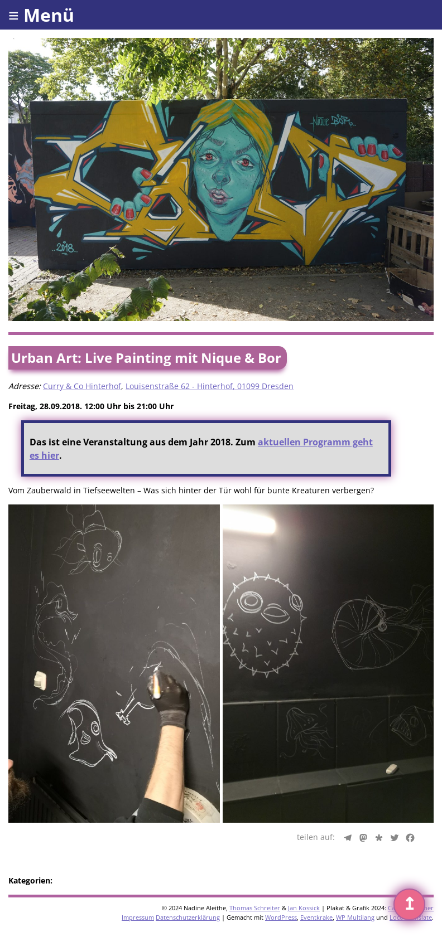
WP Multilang (355, 917)
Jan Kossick (304, 908)
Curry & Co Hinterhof (82, 386)
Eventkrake (316, 917)
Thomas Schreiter (254, 908)
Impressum (138, 917)
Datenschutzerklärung (188, 917)
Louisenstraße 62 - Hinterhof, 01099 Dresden (210, 386)
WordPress (281, 917)
